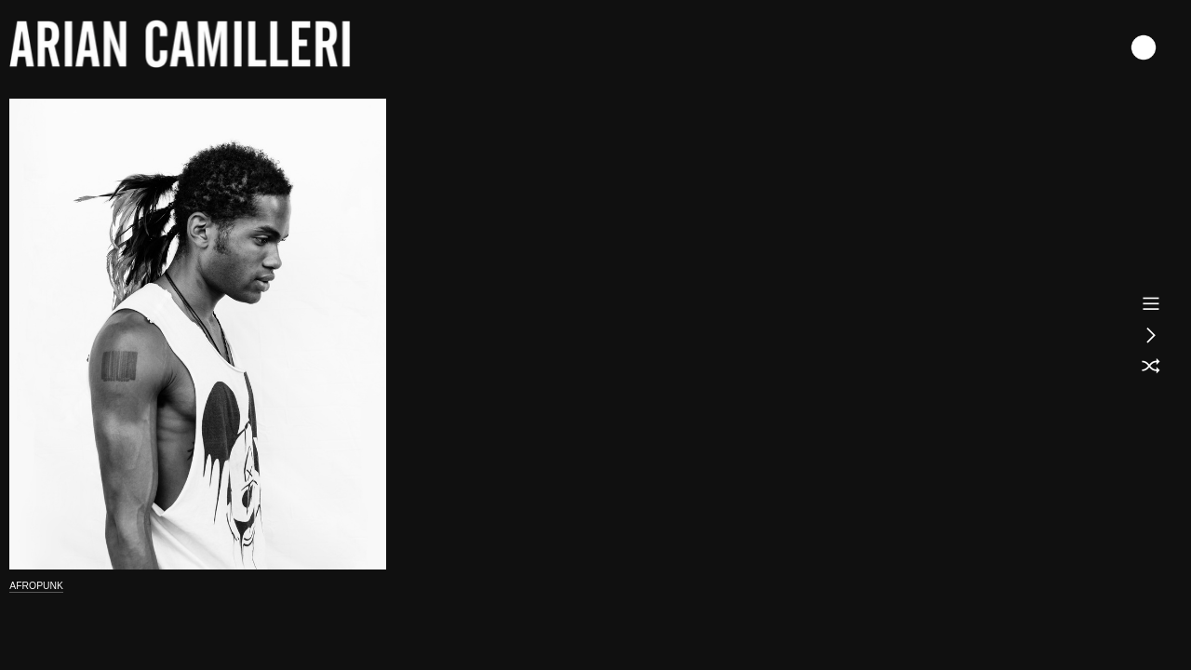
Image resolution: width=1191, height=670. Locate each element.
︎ (1151, 303)
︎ (1151, 367)
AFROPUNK (36, 586)
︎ (1151, 335)
